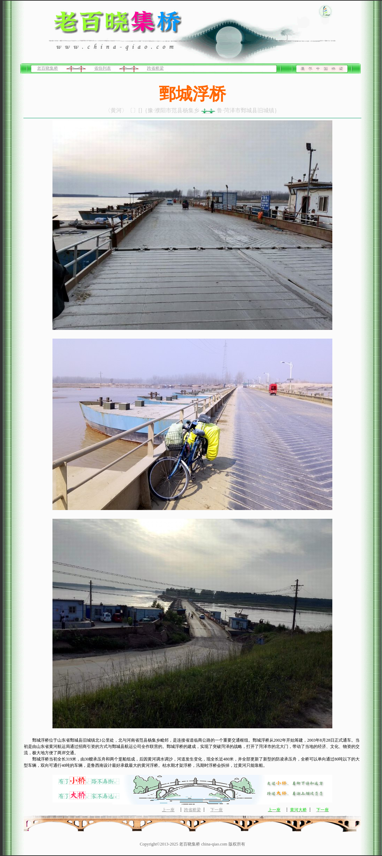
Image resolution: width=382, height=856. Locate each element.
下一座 (216, 809)
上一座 (168, 809)
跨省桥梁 (155, 68)
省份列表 (102, 68)
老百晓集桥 (47, 68)
